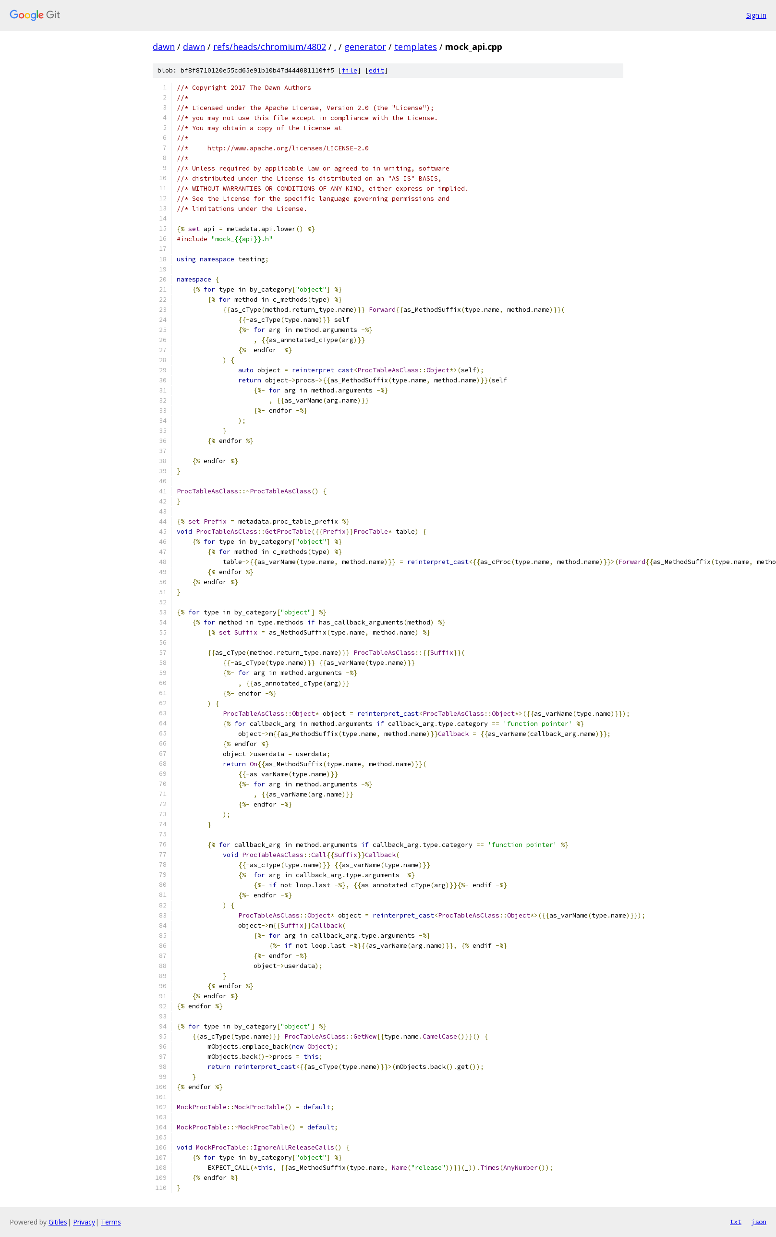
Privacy (84, 1221)
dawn (164, 46)
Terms (111, 1221)
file (349, 70)
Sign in (756, 15)
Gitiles (57, 1221)
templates (415, 46)
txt (735, 1221)
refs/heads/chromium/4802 (269, 46)
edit (376, 70)
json (758, 1221)
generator (365, 46)
